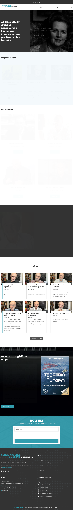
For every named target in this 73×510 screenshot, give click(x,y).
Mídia (46, 7)
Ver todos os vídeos (36, 338)
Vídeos (41, 465)
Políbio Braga (43, 490)
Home (21, 7)
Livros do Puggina (54, 7)
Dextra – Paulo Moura (45, 496)
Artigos (26, 7)
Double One (56, 507)
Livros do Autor (43, 468)
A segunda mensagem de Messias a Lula (12, 483)
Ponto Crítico (43, 487)
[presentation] (25, 435)
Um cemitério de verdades (8, 492)
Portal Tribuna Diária (45, 493)
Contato (42, 470)
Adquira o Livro (7, 406)
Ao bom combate (44, 485)
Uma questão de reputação (9, 488)
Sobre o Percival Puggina (37, 7)
